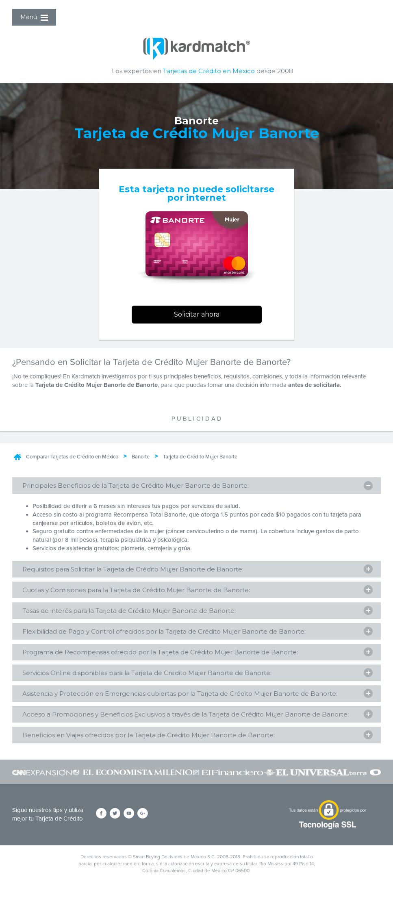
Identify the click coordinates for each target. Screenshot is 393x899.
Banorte (141, 457)
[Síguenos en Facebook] (101, 814)
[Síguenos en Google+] (143, 814)
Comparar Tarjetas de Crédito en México (72, 457)
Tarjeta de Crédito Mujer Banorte (200, 457)
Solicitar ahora (196, 314)
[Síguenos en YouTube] (129, 814)
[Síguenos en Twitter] (115, 814)
